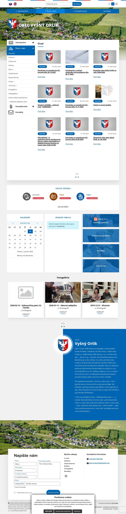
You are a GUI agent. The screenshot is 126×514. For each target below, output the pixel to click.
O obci (66, 458)
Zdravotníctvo (13, 77)
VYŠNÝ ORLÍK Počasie (25, 265)
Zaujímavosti (13, 73)
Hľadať (77, 4)
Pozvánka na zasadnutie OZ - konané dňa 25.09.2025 (76, 139)
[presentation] (76, 174)
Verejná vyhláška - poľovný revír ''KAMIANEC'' (48, 106)
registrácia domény (19, 509)
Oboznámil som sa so (24, 493)
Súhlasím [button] (48, 511)
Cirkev (11, 81)
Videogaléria (13, 94)
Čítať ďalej (41, 77)
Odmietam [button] (77, 511)
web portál (20, 507)
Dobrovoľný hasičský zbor (18, 98)
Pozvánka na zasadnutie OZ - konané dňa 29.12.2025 (49, 71)
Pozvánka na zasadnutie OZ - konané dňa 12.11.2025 (76, 106)
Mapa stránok (12, 507)
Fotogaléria (12, 89)
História (11, 57)
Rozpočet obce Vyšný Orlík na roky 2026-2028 (104, 71)
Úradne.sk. (61, 226)
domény (10, 509)
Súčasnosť (12, 61)
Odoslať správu (53, 493)
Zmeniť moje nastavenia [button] (63, 511)
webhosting (27, 507)
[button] (21, 11)
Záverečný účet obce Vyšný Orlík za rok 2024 (103, 139)
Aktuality (11, 53)
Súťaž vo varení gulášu (102, 105)
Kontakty (107, 11)
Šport (11, 69)
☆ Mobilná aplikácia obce (17, 102)
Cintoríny (12, 85)
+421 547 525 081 (96, 459)
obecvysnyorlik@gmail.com (99, 463)
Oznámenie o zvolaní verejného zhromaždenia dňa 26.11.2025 (76, 72)
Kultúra (11, 65)
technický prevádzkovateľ (18, 511)
